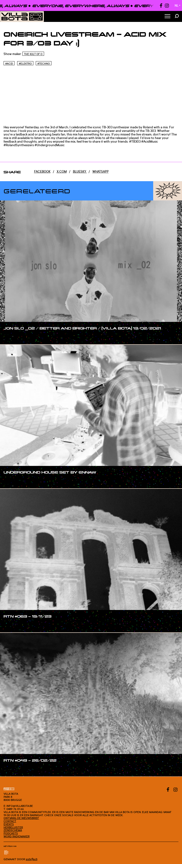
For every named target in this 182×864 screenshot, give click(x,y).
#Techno (43, 63)
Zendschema (13, 830)
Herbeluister (13, 827)
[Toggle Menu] (167, 16)
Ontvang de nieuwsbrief (21, 818)
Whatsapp (100, 171)
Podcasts (11, 833)
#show (13, 337)
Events (9, 824)
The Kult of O (33, 54)
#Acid (9, 63)
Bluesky (80, 171)
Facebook (42, 171)
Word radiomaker (17, 836)
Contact (10, 821)
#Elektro (25, 63)
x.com (62, 171)
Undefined (31, 859)
